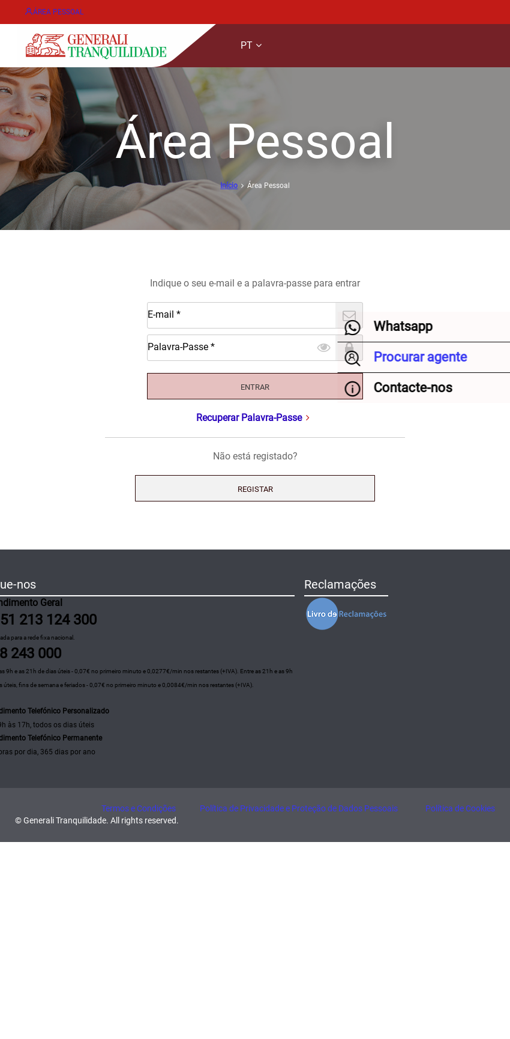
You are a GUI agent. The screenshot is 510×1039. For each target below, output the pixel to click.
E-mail (43, 416)
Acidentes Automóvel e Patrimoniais (75, 624)
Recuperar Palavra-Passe (254, 502)
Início (41, 376)
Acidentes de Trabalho (48, 673)
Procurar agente (35, 723)
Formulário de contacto (49, 766)
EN (36, 135)
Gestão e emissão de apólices (61, 581)
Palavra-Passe (56, 456)
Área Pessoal (61, 10)
